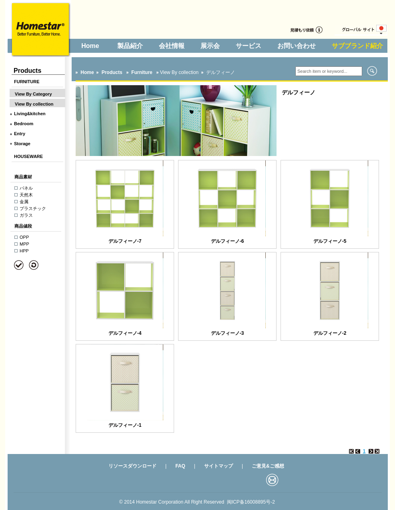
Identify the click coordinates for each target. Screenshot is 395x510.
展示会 (210, 45)
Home (90, 45)
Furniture (142, 72)
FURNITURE (27, 81)
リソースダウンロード (132, 466)
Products (112, 72)
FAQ (180, 466)
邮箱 (272, 479)
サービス (248, 45)
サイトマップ (218, 466)
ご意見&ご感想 (268, 466)
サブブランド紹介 (357, 45)
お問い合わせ (296, 45)
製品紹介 (130, 45)
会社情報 (171, 45)
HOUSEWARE (28, 156)
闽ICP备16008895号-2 (251, 502)
